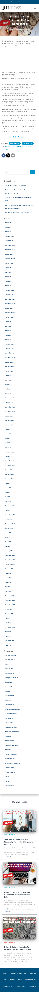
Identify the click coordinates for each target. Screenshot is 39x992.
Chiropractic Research (11, 677)
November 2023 (10, 357)
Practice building (10, 772)
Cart (4, 980)
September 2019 (10, 564)
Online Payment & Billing (12, 763)
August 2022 (9, 425)
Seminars (33, 973)
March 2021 (8, 501)
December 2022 (10, 407)
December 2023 (10, 353)
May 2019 (8, 582)
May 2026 (8, 222)
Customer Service (30, 980)
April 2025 (8, 281)
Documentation (9, 704)
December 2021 (10, 461)
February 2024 (9, 344)
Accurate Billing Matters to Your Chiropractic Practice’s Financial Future (17, 894)
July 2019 (8, 573)
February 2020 (9, 546)
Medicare (8, 736)
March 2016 (8, 632)
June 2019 (8, 578)
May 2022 (8, 438)
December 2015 (10, 640)
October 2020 (9, 519)
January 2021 (9, 510)
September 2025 (10, 258)
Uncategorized (9, 785)
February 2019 (9, 596)
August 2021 (9, 479)
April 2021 (8, 497)
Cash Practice (9, 669)
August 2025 (9, 263)
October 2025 (9, 254)
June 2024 (8, 326)
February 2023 (9, 398)
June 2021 (8, 488)
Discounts (8, 700)
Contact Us (18, 1)
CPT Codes (28, 146)
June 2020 (8, 533)
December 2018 (10, 600)
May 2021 (8, 492)
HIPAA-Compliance (11, 713)
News (20, 980)
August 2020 (9, 528)
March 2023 (8, 393)
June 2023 (8, 380)
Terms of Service (20, 986)
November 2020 (10, 515)
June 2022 (8, 434)
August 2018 (9, 614)
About (12, 1)
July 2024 (8, 321)
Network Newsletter (11, 754)
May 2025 (8, 276)
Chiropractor (20, 146)
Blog (6, 664)
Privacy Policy (7, 986)
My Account (25, 1)
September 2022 (10, 420)
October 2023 (9, 362)
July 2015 (8, 645)
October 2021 (9, 470)
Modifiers (8, 749)
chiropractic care (27, 143)
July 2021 (8, 483)
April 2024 (8, 335)
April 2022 (8, 443)
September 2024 (10, 312)
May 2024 (8, 330)
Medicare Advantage (11, 745)
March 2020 (8, 542)
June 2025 (8, 272)
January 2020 (9, 551)
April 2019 (8, 587)
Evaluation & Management (13, 709)
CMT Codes (8, 682)
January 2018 (9, 618)
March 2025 (8, 285)
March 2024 (8, 339)
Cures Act (8, 691)
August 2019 (9, 569)
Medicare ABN (9, 740)
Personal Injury (9, 767)
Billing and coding (10, 146)
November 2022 (10, 411)
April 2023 (8, 389)
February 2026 (9, 236)
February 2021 (9, 506)
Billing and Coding (14, 143)
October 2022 (9, 416)
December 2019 (10, 555)
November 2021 (10, 465)
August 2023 (9, 371)
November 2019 (10, 560)
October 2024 (9, 308)
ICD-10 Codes (9, 722)
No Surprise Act (9, 758)
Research (8, 781)
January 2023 (9, 402)
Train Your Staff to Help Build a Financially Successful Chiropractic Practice (18, 842)
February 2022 (9, 452)
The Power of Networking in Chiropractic (17, 213)
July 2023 (8, 375)
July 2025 (8, 267)
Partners (12, 980)
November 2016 (10, 627)
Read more (8, 856)
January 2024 (9, 348)
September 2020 (10, 524)
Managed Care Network (12, 731)
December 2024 (10, 299)
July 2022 (8, 429)
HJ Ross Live (9, 718)
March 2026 (8, 231)
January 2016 (9, 636)
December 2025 (10, 245)
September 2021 (10, 474)
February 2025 (9, 290)
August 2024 (9, 317)
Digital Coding (9, 695)
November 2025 (10, 249)
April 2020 (8, 537)
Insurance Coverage (11, 727)
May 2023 (8, 384)
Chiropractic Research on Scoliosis (15, 185)
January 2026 (9, 240)
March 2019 (8, 591)
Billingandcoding (10, 659)
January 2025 (9, 294)
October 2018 (9, 609)
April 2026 (8, 227)
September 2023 (10, 366)
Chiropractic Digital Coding (18, 973)
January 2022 (9, 456)
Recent (7, 776)
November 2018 (10, 605)
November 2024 (10, 303)
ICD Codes (5, 149)
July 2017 (8, 623)
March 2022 (8, 447)
